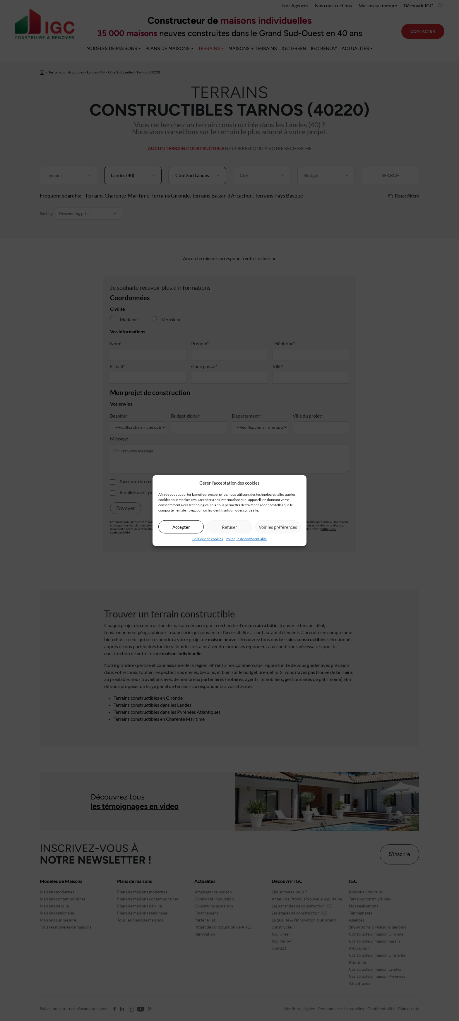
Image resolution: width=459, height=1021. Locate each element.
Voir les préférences (278, 526)
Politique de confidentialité (246, 539)
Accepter (181, 526)
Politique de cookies (207, 539)
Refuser (229, 526)
